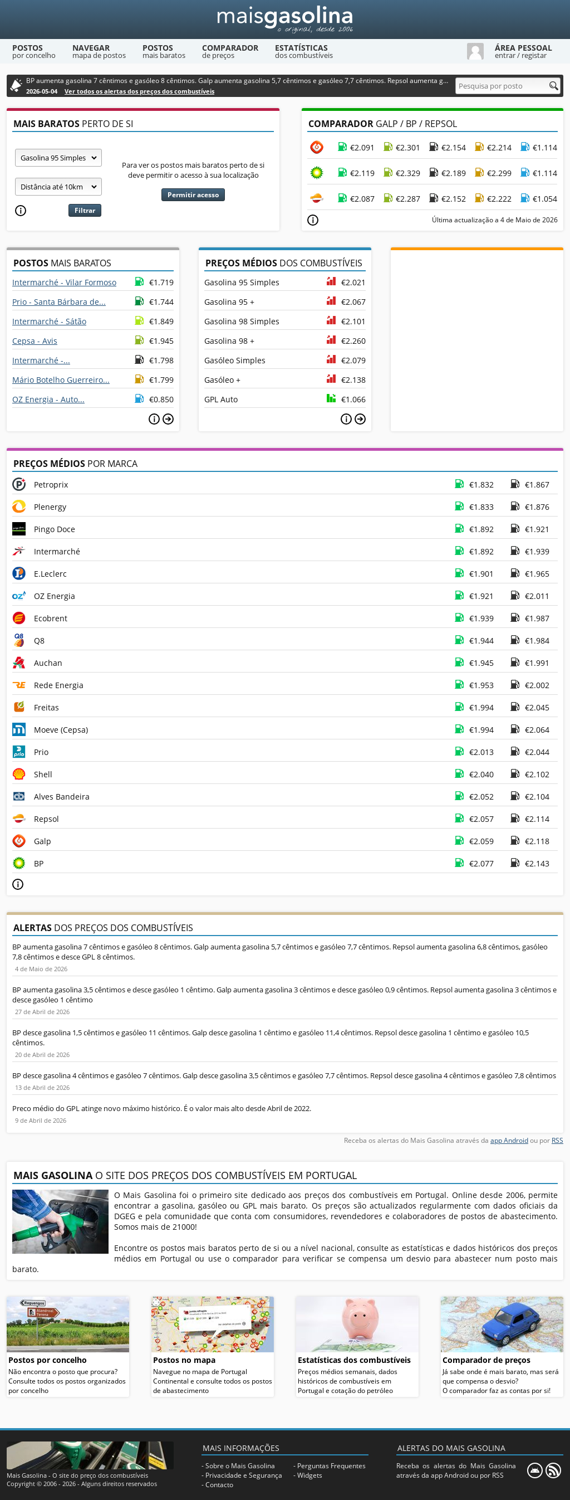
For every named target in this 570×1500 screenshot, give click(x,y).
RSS (557, 1140)
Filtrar (85, 210)
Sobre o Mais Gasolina (240, 1465)
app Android (509, 1140)
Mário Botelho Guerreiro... (61, 379)
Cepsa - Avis (34, 340)
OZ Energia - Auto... (48, 399)
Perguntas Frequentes (331, 1465)
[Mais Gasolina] (285, 19)
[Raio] (58, 186)
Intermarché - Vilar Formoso (64, 282)
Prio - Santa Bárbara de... (59, 301)
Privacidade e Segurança (243, 1475)
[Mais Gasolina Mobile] (535, 1470)
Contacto (219, 1484)
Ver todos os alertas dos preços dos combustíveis (139, 91)
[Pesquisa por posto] (508, 85)
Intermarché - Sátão (49, 321)
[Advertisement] (477, 319)
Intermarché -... (41, 360)
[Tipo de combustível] (58, 157)
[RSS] (553, 1470)
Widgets (309, 1475)
